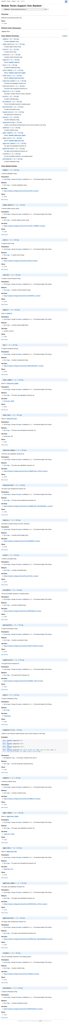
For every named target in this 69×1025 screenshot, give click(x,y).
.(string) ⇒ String (12, 124)
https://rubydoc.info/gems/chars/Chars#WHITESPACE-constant (23, 1010)
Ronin (8, 1)
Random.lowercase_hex (16, 79)
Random (9, 743)
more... (46, 9)
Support (14, 1)
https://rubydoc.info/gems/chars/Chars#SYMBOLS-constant (22, 800)
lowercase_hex (12, 421)
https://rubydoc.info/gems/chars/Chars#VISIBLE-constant (21, 975)
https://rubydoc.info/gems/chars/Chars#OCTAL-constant (21, 578)
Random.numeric (14, 63)
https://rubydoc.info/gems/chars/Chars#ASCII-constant (20, 263)
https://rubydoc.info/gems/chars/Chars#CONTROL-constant (22, 298)
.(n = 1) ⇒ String (10, 39)
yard (40, 1022)
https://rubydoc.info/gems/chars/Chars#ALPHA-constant (21, 193)
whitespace (7, 717)
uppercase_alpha (12, 818)
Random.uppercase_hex (16, 142)
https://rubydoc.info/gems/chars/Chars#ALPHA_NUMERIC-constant (24, 228)
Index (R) (3, 1)
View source (4, 201)
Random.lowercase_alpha (17, 73)
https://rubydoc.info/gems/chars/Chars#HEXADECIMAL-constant (23, 368)
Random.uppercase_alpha (17, 137)
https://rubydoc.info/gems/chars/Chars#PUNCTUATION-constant (23, 647)
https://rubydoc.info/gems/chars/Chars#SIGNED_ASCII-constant (23, 682)
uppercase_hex (12, 853)
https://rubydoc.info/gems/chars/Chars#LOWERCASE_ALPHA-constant (25, 473)
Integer (8, 181)
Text (18, 1)
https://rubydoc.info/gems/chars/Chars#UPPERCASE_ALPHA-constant (25, 905)
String (17, 172)
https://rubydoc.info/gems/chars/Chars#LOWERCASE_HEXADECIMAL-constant (28, 508)
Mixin (8, 31)
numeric (9, 316)
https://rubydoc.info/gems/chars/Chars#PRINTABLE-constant (22, 613)
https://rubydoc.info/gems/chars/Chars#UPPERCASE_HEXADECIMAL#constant (28, 940)
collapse (65, 36)
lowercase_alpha (12, 385)
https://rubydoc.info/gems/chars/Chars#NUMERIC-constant (22, 543)
